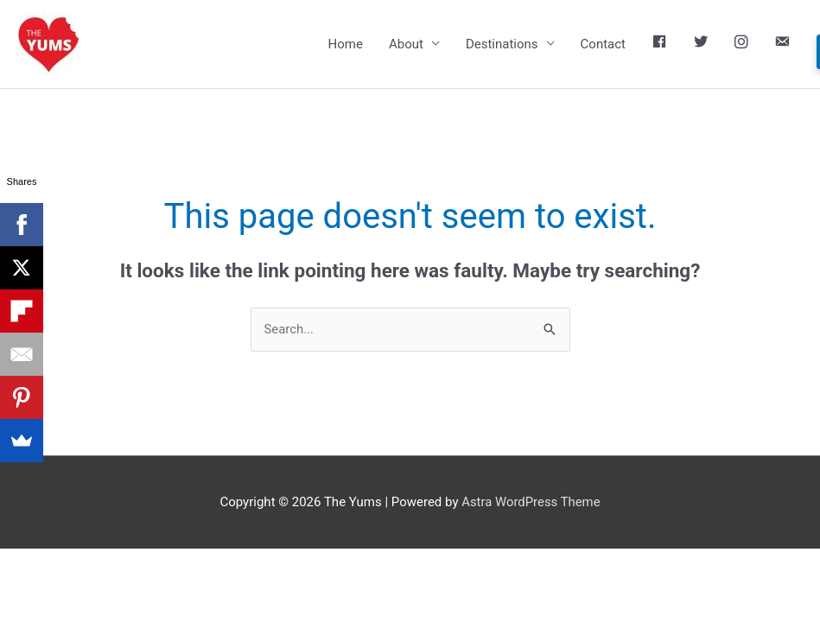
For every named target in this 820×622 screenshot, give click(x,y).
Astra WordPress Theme (531, 502)
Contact (603, 44)
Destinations (502, 44)
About (406, 44)
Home (345, 44)
